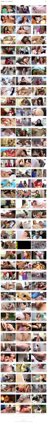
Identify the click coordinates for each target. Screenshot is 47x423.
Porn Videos (7, 1)
